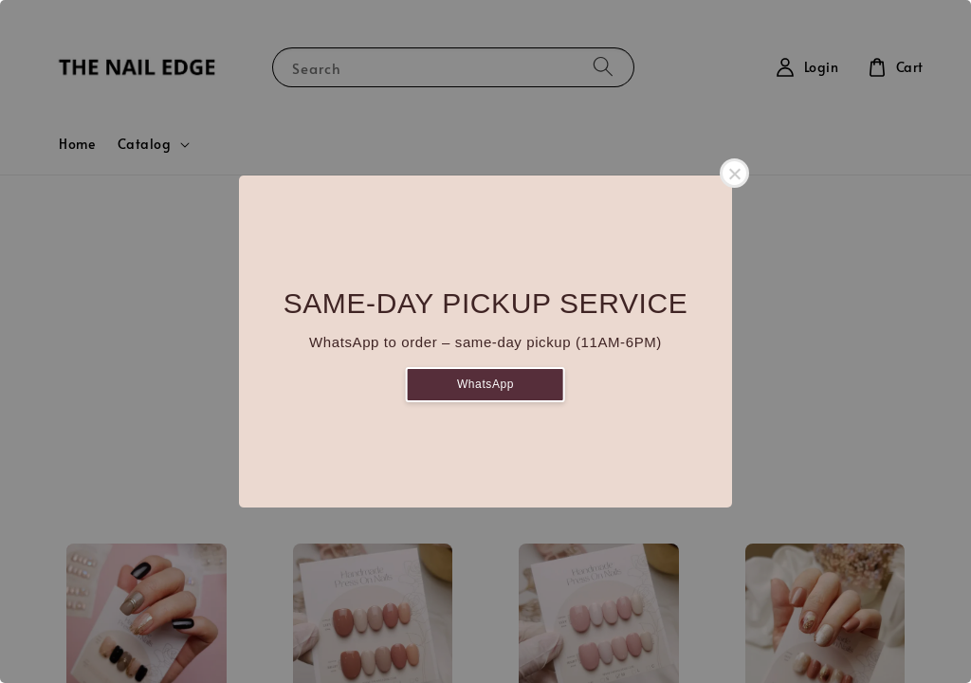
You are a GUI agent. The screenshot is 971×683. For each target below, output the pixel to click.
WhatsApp (485, 384)
